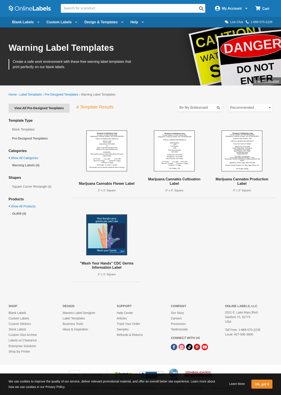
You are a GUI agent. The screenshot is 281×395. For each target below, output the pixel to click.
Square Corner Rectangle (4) (32, 186)
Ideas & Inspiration (75, 329)
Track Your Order (128, 324)
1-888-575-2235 (259, 22)
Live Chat (234, 22)
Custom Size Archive (23, 335)
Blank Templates (23, 129)
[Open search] (201, 9)
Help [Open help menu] (137, 22)
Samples (123, 329)
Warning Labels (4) (26, 165)
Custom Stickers (20, 324)
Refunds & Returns (130, 335)
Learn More (237, 384)
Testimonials (179, 329)
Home (13, 94)
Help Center (125, 313)
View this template (266, 81)
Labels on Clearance (23, 340)
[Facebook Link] (174, 346)
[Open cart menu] (262, 8)
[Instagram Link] (182, 346)
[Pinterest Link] (197, 346)
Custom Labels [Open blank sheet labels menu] (62, 22)
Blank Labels (17, 313)
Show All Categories (23, 158)
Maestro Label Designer (79, 313)
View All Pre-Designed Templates (39, 108)
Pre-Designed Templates (61, 94)
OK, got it (262, 384)
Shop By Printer (19, 351)
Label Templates (31, 94)
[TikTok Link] (189, 346)
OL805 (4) (19, 213)
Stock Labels (17, 329)
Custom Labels (19, 318)
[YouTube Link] (205, 346)
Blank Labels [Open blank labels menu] (26, 22)
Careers (176, 318)
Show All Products (22, 206)
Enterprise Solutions (22, 346)
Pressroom (178, 324)
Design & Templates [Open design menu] (103, 22)
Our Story (177, 313)
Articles (122, 318)
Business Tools (73, 324)
